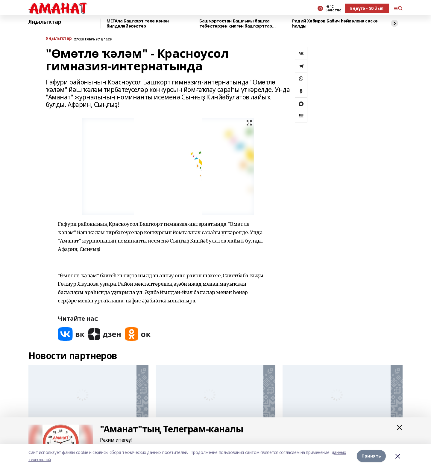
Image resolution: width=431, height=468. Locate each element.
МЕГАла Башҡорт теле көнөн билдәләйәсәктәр (138, 23)
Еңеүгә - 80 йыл (366, 8)
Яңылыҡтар (44, 22)
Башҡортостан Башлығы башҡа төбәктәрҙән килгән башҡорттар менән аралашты (235, 23)
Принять (371, 456)
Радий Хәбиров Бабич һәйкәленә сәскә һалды (334, 23)
